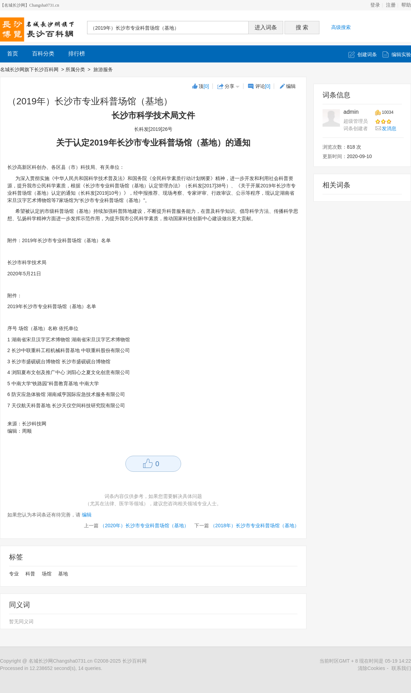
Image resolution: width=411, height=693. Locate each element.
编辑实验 (401, 54)
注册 (391, 5)
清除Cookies (371, 668)
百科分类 (43, 54)
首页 (12, 54)
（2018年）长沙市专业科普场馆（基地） (254, 525)
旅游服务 (103, 69)
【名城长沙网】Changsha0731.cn (29, 5)
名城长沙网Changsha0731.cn (61, 661)
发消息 (389, 128)
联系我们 (401, 668)
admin (351, 112)
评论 (263, 86)
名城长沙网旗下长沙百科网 (29, 69)
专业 (14, 573)
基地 (63, 573)
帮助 (406, 5)
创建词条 (367, 54)
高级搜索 (341, 27)
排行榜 (76, 54)
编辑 (291, 86)
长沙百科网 (134, 661)
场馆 (47, 573)
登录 (375, 5)
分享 (229, 86)
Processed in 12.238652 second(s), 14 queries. (51, 668)
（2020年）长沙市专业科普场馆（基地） (144, 525)
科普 (30, 573)
